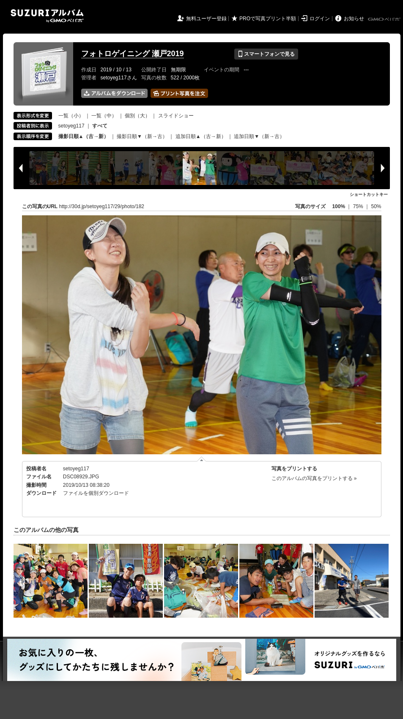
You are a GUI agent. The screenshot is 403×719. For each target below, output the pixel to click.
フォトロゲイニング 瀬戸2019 (132, 53)
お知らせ (354, 19)
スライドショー (176, 116)
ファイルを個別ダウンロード (96, 493)
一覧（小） (71, 116)
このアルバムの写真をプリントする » (314, 478)
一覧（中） (104, 116)
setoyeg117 (71, 126)
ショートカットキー (369, 194)
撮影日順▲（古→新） (83, 136)
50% (376, 206)
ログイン (320, 19)
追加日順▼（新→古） (259, 136)
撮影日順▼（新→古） (142, 136)
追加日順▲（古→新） (200, 136)
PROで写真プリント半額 (267, 19)
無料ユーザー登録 (206, 19)
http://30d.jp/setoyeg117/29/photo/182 (102, 206)
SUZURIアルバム (47, 16)
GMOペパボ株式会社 (385, 19)
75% (359, 206)
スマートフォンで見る (266, 54)
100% (338, 206)
